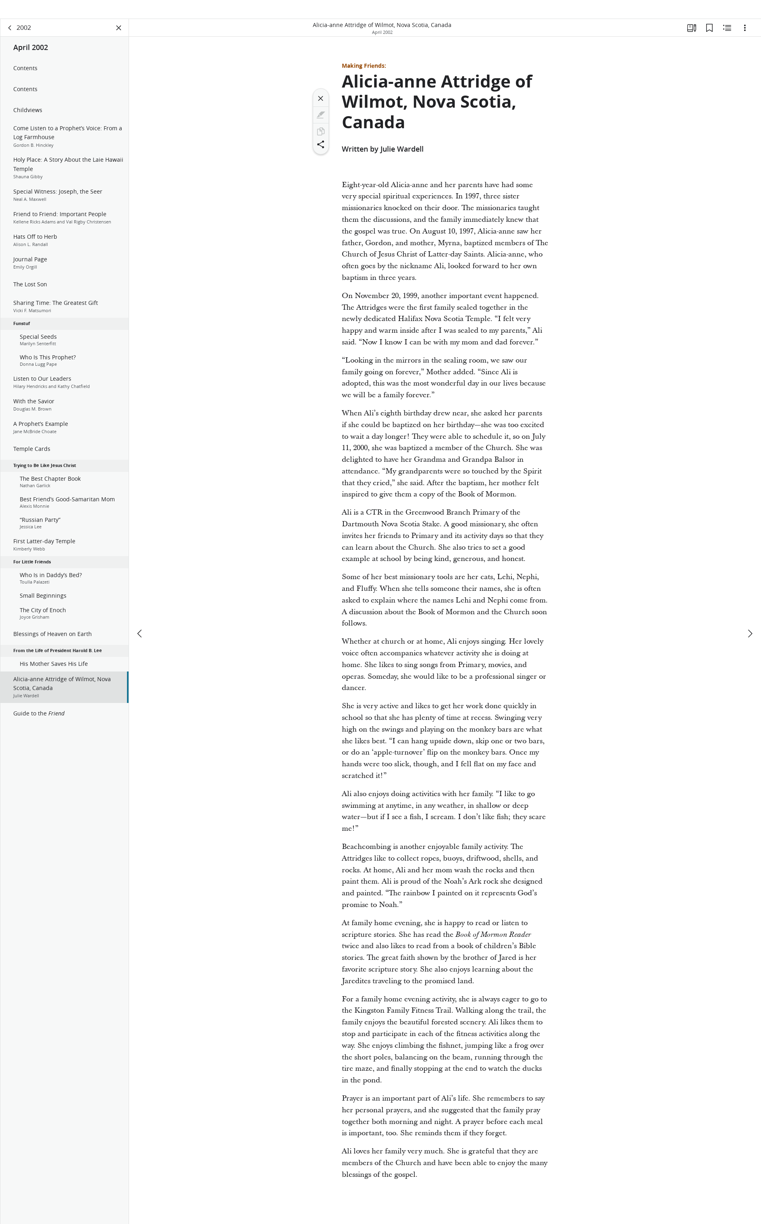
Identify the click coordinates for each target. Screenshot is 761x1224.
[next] (750, 620)
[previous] (140, 620)
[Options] (745, 39)
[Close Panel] (118, 38)
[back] (10, 38)
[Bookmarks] (709, 39)
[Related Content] (727, 39)
